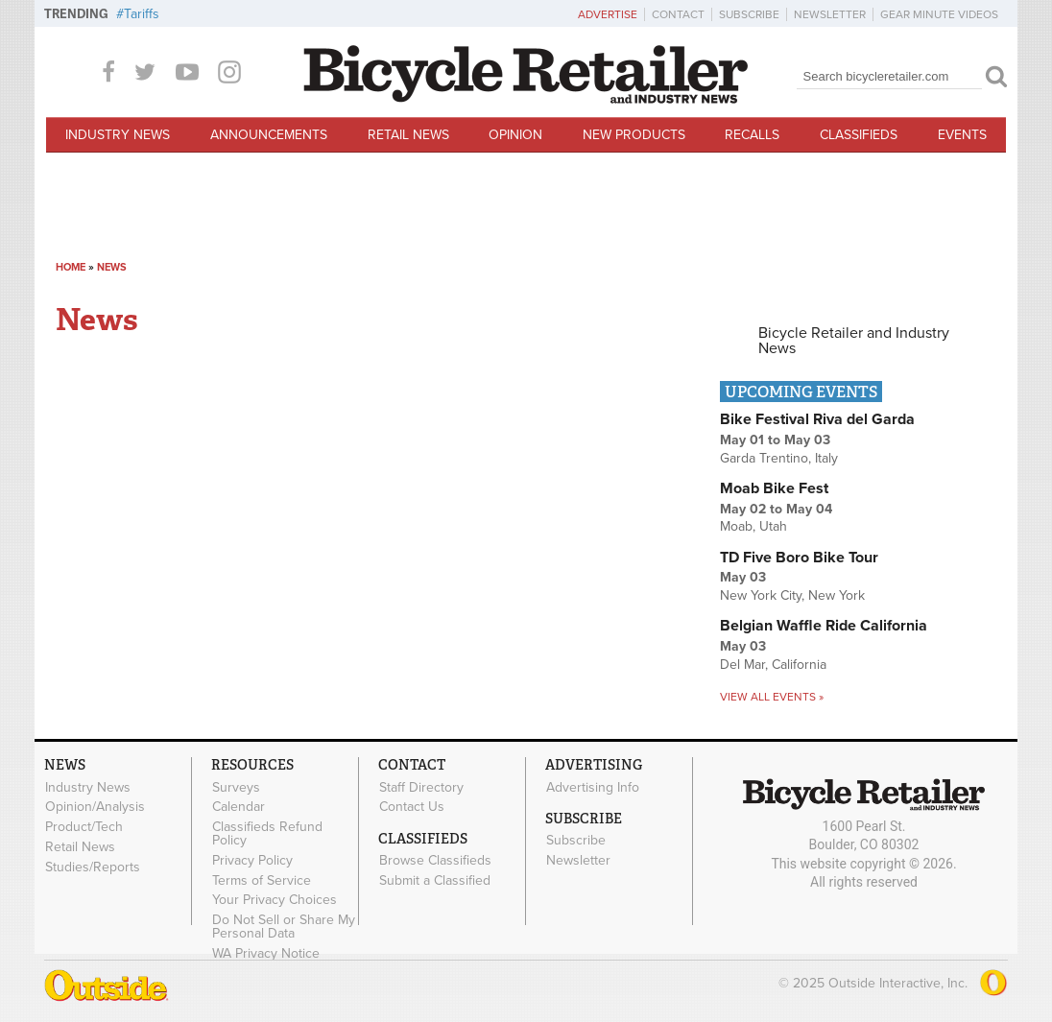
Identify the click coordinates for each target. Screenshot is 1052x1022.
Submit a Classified (434, 880)
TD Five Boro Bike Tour (799, 557)
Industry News (117, 135)
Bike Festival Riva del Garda (817, 419)
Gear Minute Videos (939, 14)
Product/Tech (84, 827)
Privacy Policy (252, 860)
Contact (678, 14)
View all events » (772, 696)
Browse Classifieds (435, 860)
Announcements (268, 135)
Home (70, 267)
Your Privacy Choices (274, 900)
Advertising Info (592, 787)
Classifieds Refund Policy (267, 834)
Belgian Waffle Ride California (823, 625)
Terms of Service (261, 880)
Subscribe (749, 14)
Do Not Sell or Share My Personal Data (283, 927)
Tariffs (141, 14)
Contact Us (411, 807)
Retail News (408, 135)
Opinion (515, 135)
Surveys (236, 787)
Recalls (752, 135)
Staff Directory (421, 787)
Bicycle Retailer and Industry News (853, 340)
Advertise (607, 14)
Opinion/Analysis (95, 807)
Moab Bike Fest (774, 488)
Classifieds (858, 135)
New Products (634, 135)
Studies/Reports (92, 866)
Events (962, 135)
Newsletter (830, 14)
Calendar (238, 807)
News (112, 267)
